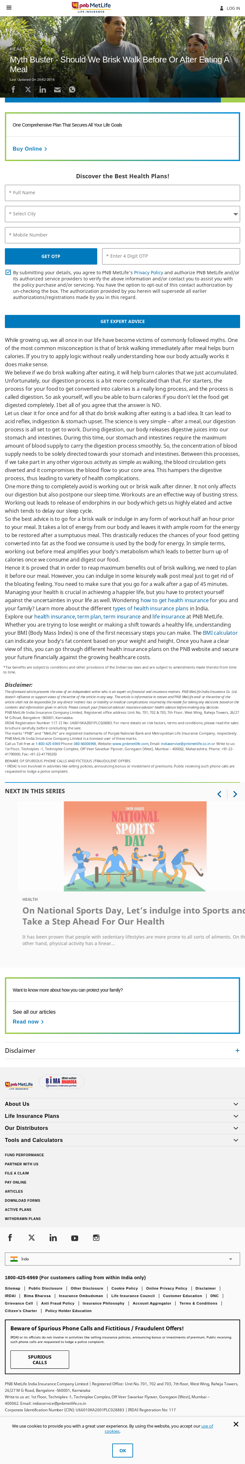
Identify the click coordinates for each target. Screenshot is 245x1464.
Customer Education (182, 1296)
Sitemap (13, 1288)
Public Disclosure (46, 1288)
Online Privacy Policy (167, 1288)
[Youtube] (74, 1238)
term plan (89, 616)
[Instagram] (96, 1238)
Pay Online (15, 1182)
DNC (214, 1296)
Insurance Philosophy (104, 1303)
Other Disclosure (87, 1288)
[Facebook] (13, 89)
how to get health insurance (175, 600)
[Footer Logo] (19, 1088)
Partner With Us (21, 1164)
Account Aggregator (152, 1303)
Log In (229, 8)
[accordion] (122, 1050)
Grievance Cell (19, 1303)
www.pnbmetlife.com (130, 743)
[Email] (57, 89)
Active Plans (18, 1210)
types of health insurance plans (151, 608)
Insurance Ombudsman (81, 1296)
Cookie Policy (125, 1288)
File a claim (17, 1173)
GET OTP (50, 256)
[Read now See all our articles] (29, 1021)
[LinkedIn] (43, 89)
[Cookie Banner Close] (236, 1424)
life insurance (168, 616)
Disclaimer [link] (20, 1050)
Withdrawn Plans (23, 1219)
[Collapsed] (237, 1050)
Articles (14, 1191)
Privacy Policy (148, 272)
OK (122, 1450)
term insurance (122, 616)
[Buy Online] (31, 149)
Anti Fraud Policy (57, 1303)
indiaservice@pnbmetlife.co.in (185, 743)
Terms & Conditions (198, 1303)
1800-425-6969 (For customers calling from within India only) (75, 1277)
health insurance (54, 616)
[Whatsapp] (72, 89)
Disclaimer (206, 1288)
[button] (9, 7)
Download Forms (22, 1200)
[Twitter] (28, 89)
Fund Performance (24, 1155)
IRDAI (10, 1296)
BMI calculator (220, 632)
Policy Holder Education (68, 1311)
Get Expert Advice (122, 321)
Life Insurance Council (133, 1296)
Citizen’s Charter (21, 1311)
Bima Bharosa (37, 1296)
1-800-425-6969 (48, 743)
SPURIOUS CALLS (40, 1359)
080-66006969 (85, 743)
